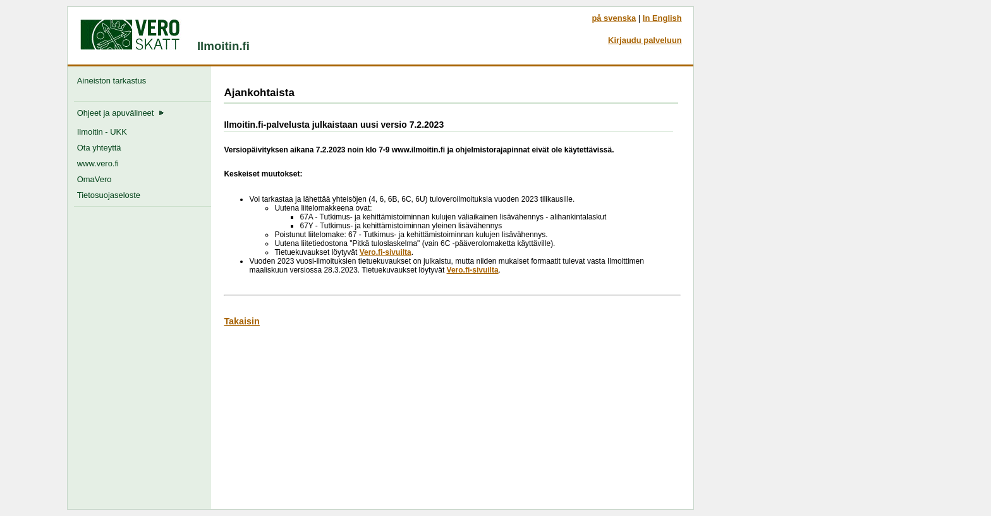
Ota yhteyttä (99, 147)
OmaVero (94, 179)
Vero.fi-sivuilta (385, 252)
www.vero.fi (98, 163)
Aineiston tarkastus (114, 80)
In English (662, 18)
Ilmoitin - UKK (102, 132)
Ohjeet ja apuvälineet (120, 113)
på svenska (614, 18)
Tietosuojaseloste (108, 195)
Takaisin (242, 321)
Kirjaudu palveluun (645, 40)
